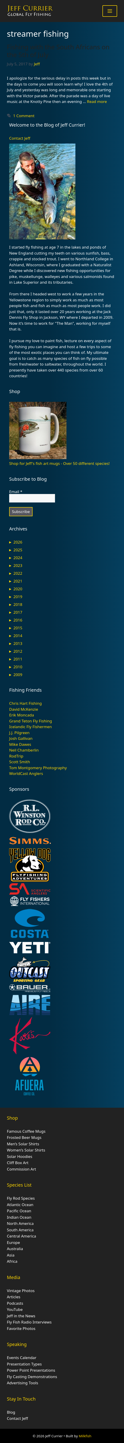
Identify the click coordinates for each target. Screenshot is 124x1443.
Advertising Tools (22, 1382)
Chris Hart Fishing (25, 703)
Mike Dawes (20, 744)
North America (20, 1223)
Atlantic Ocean (20, 1204)
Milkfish (85, 1436)
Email (15, 491)
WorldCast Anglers (26, 773)
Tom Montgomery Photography (38, 767)
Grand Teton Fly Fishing (30, 721)
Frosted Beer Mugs (24, 1137)
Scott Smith (19, 761)
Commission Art (21, 1169)
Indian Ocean (19, 1217)
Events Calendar (21, 1357)
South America (20, 1229)
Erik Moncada (21, 715)
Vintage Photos (21, 1290)
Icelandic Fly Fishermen (30, 726)
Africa (12, 1261)
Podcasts (15, 1303)
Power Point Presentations (31, 1370)
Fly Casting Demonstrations (32, 1376)
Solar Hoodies (19, 1156)
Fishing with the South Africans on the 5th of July (58, 50)
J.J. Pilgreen (19, 732)
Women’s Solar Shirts (26, 1150)
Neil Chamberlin (24, 750)
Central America (21, 1236)
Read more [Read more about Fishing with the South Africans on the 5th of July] (97, 101)
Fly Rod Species (21, 1198)
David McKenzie (23, 709)
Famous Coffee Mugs (26, 1131)
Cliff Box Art (17, 1162)
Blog (11, 1412)
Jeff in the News (21, 1315)
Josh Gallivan (21, 738)
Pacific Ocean (19, 1210)
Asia (10, 1255)
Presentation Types (24, 1364)
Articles (13, 1296)
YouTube (15, 1309)
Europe (13, 1242)
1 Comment (23, 115)
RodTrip (16, 756)
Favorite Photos (21, 1328)
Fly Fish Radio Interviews (29, 1322)
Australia (15, 1248)
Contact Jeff (19, 138)
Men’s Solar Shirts (23, 1143)
